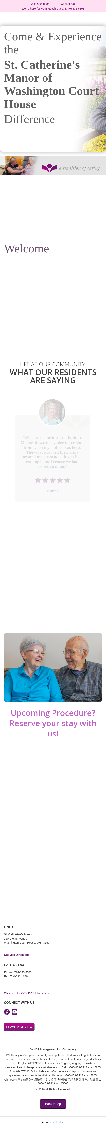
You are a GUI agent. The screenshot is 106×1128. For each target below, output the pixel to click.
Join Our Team (40, 3)
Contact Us (68, 3)
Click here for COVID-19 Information (26, 993)
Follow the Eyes (57, 1122)
